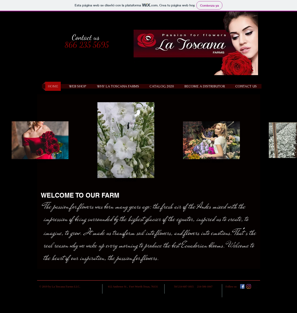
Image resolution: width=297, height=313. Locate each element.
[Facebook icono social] (242, 286)
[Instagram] (248, 286)
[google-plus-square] (255, 286)
